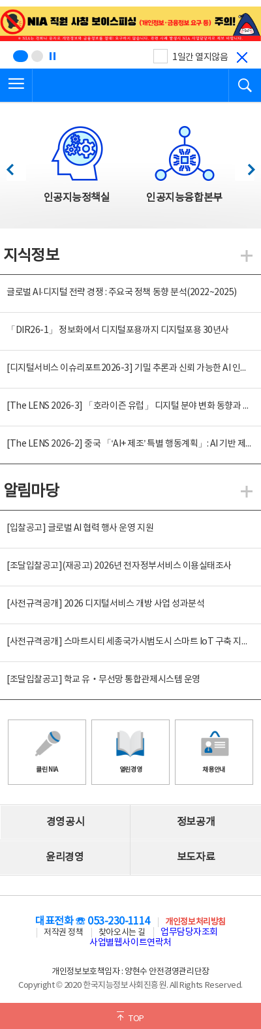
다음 (244, 166)
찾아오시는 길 (122, 932)
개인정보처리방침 (195, 922)
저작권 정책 (63, 932)
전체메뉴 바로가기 (0, 0)
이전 (16, 166)
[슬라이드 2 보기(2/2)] (37, 56)
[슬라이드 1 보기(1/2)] (20, 56)
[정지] (52, 56)
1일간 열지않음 (200, 57)
